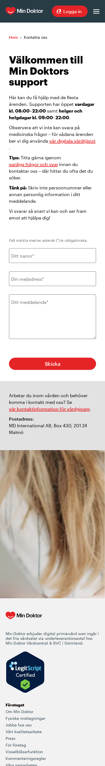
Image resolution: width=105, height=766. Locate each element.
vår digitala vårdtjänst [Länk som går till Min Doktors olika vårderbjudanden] (72, 140)
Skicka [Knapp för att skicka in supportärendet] (52, 364)
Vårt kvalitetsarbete (24, 731)
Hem (13, 37)
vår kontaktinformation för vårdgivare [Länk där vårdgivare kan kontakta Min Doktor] (49, 408)
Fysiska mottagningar (25, 718)
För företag (16, 745)
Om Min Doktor (19, 711)
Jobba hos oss (19, 725)
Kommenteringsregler (26, 758)
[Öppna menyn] (96, 11)
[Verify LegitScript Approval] (25, 672)
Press (10, 738)
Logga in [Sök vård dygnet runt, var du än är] (72, 11)
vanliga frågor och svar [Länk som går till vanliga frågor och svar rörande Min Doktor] (33, 164)
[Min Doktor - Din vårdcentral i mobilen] (24, 621)
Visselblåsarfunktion (24, 751)
